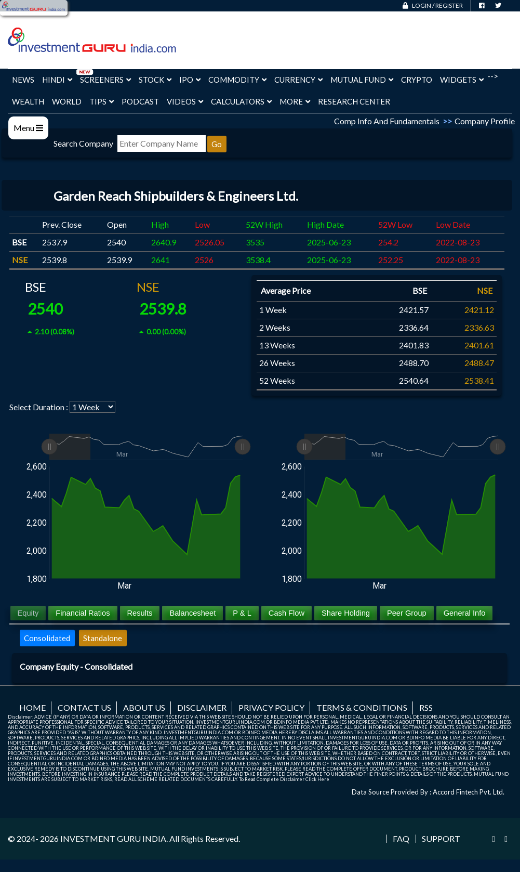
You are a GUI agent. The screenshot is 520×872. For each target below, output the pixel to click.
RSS (426, 707)
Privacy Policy (271, 707)
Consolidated (47, 638)
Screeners (105, 79)
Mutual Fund (361, 79)
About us (144, 707)
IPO (190, 79)
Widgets (462, 79)
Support (441, 839)
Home (32, 707)
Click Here (317, 779)
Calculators (241, 101)
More (294, 101)
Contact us (84, 707)
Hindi (57, 79)
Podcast (140, 101)
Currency (298, 79)
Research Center (354, 101)
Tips (101, 101)
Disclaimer (201, 707)
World (67, 101)
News (23, 79)
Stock (155, 79)
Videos (185, 101)
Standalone (102, 638)
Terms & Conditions (361, 707)
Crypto (416, 79)
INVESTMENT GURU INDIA (113, 838)
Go (216, 144)
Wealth (28, 101)
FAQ (401, 839)
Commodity (237, 79)
